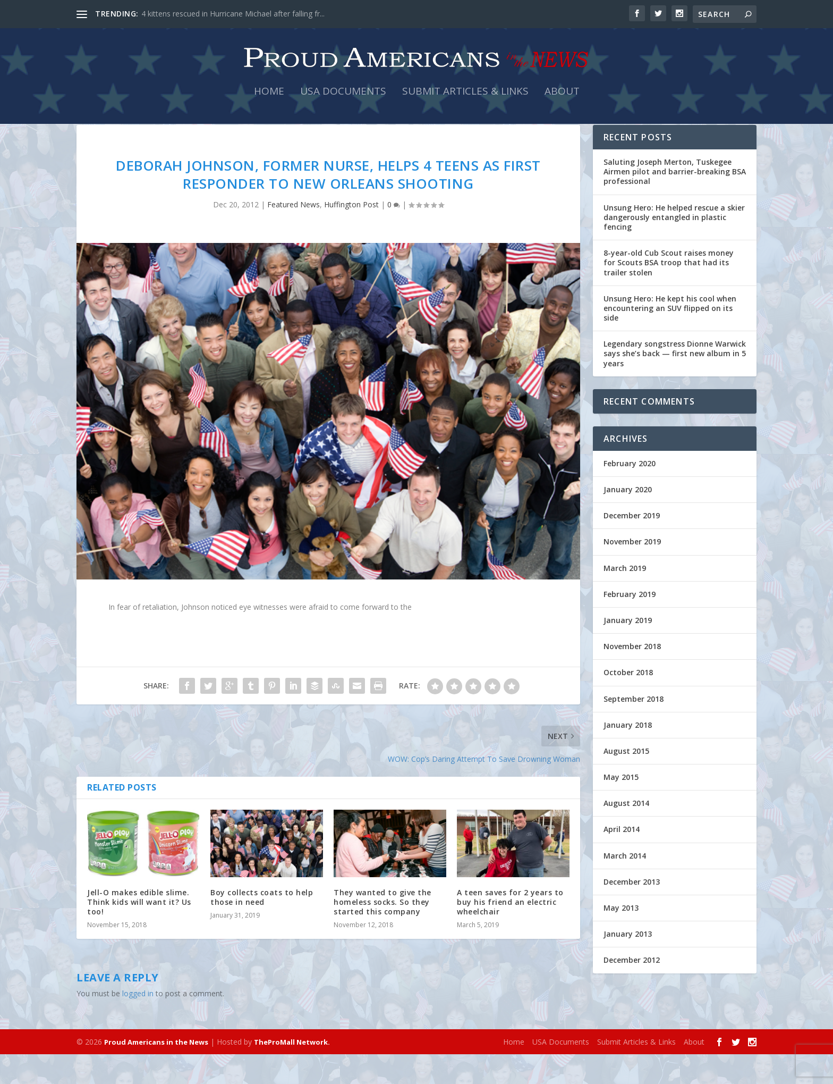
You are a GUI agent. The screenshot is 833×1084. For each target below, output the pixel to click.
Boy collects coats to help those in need (261, 927)
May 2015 (621, 807)
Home (269, 101)
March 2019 (625, 598)
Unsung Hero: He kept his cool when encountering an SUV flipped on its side (670, 337)
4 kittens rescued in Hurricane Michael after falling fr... (233, 14)
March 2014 (625, 885)
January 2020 (628, 519)
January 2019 (628, 650)
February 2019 (630, 624)
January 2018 (628, 755)
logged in (138, 1023)
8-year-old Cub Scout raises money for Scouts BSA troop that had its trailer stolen (669, 292)
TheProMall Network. (292, 1072)
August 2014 (626, 833)
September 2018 (634, 728)
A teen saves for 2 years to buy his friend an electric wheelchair (510, 931)
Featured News (293, 234)
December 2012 (632, 990)
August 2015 (626, 781)
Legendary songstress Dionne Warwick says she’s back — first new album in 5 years (675, 383)
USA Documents (343, 101)
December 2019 (632, 545)
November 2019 (632, 571)
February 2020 (630, 493)
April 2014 (622, 859)
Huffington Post (351, 234)
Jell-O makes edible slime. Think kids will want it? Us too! (139, 931)
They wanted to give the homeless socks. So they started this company (382, 931)
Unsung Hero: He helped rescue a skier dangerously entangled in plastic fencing (674, 247)
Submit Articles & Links (465, 101)
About (562, 101)
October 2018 (628, 702)
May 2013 (621, 937)
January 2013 (628, 964)
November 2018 (632, 676)
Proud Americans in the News (156, 1072)
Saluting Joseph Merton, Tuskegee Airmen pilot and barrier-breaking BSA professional (675, 201)
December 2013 (632, 911)
